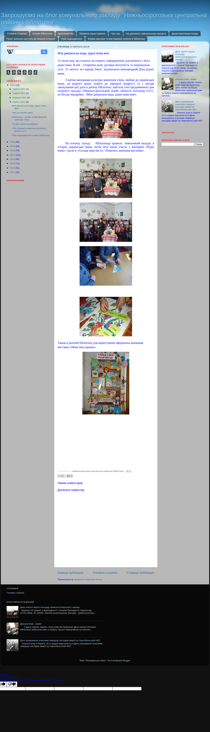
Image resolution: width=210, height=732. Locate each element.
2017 (13, 155)
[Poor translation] (12, 684)
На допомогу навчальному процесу (146, 33)
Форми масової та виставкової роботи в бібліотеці (116, 38)
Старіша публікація (140, 572)
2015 (13, 163)
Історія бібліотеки (42, 33)
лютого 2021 (19, 102)
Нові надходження (71, 38)
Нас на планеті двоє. (22, 112)
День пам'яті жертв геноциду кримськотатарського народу (186, 55)
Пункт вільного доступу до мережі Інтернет (31, 38)
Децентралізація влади (185, 33)
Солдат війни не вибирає (25, 124)
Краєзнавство (66, 33)
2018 (13, 150)
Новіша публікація (70, 572)
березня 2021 (20, 97)
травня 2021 (19, 93)
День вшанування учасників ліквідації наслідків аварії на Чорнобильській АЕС (186, 105)
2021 (13, 85)
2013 (13, 172)
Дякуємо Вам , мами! (186, 79)
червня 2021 (19, 89)
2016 (13, 159)
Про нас (115, 33)
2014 (13, 168)
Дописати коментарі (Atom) (88, 579)
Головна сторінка (17, 33)
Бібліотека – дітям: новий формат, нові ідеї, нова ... (29, 118)
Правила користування (92, 33)
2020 (13, 142)
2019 (13, 146)
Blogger (126, 660)
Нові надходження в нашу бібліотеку (31, 135)
